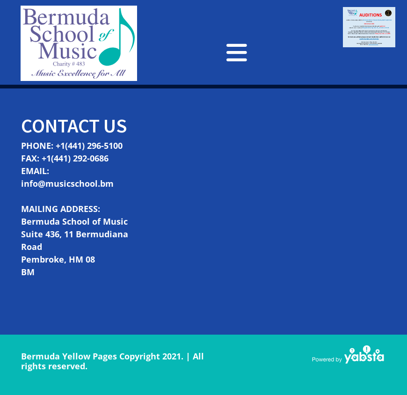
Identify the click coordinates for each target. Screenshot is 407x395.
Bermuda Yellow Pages (69, 356)
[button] (236, 52)
